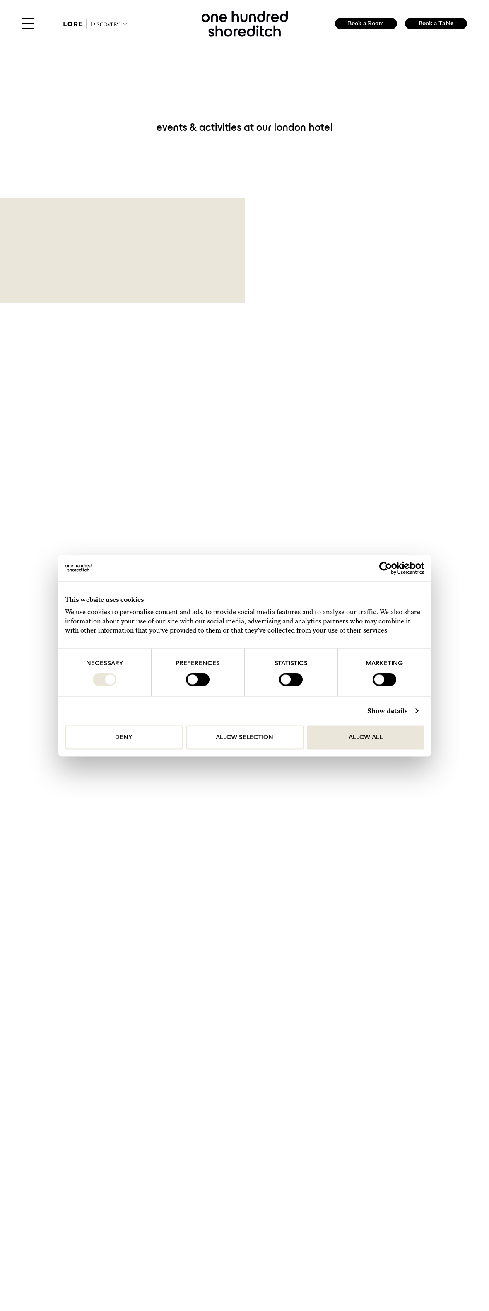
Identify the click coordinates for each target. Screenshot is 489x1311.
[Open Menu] (28, 24)
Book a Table (436, 23)
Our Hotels (319, 1187)
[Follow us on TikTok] (322, 1265)
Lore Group (427, 1177)
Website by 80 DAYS (431, 1185)
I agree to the (93, 1086)
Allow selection (244, 737)
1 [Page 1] (247, 978)
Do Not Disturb (324, 1197)
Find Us (316, 1159)
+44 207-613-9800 (197, 1172)
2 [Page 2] (258, 978)
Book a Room (366, 23)
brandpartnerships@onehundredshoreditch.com (228, 1247)
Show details (387, 710)
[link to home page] (244, 23)
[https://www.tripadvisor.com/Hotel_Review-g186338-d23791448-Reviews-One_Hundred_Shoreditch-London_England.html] (342, 1265)
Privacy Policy (110, 1086)
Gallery (316, 1169)
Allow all (366, 737)
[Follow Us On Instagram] (312, 1265)
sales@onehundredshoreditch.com (214, 1209)
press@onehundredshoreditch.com (214, 1234)
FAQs (314, 1178)
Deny (123, 737)
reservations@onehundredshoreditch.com (222, 1197)
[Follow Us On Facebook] (332, 1265)
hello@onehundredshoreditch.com (214, 1185)
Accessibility (321, 1233)
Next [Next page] (289, 978)
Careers (317, 1206)
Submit (407, 1071)
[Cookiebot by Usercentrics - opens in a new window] (388, 568)
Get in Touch (321, 1150)
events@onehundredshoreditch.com (215, 1222)
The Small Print (324, 1215)
